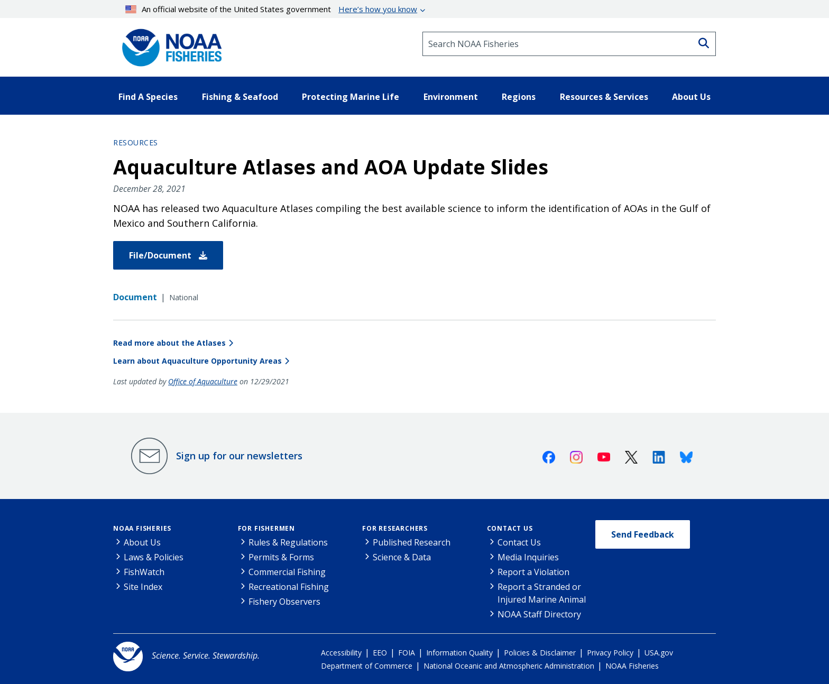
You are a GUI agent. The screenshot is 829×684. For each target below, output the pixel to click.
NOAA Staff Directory (539, 614)
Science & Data (402, 557)
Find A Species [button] (148, 97)
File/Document (168, 255)
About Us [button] (691, 97)
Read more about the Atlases (169, 343)
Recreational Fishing (288, 587)
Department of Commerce (366, 666)
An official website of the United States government (271, 9)
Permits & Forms (281, 557)
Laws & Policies (153, 557)
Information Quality (459, 653)
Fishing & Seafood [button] (240, 97)
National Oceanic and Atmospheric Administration (508, 666)
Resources (135, 142)
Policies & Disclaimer (540, 653)
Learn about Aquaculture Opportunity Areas (197, 361)
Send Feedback (642, 534)
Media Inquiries (528, 557)
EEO (380, 653)
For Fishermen (266, 528)
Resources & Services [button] (604, 97)
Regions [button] (519, 97)
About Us (142, 542)
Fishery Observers (284, 601)
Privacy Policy (610, 653)
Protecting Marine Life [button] (350, 97)
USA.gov (658, 653)
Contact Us (510, 528)
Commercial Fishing (287, 572)
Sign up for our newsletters (239, 455)
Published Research (411, 542)
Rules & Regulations (288, 542)
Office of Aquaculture (202, 381)
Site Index (143, 587)
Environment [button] (450, 97)
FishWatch (144, 572)
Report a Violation (533, 572)
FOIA (406, 653)
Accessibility (341, 653)
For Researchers (395, 528)
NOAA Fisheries (142, 528)
